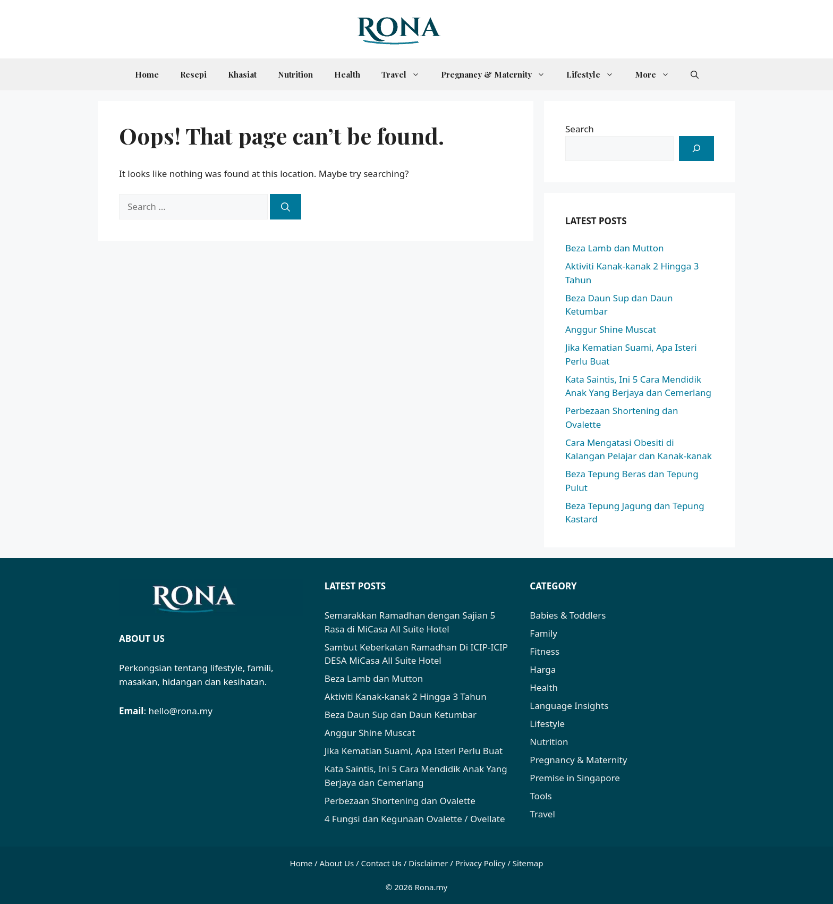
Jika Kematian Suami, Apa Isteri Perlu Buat (414, 751)
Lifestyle (595, 74)
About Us (337, 863)
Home (147, 74)
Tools (540, 796)
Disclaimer (428, 863)
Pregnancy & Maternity (498, 74)
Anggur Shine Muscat (610, 329)
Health (347, 74)
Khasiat (242, 74)
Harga (543, 669)
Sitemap (528, 863)
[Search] (285, 206)
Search (579, 129)
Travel (405, 74)
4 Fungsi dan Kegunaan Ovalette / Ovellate (415, 819)
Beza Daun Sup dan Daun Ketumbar (401, 714)
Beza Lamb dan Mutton (614, 248)
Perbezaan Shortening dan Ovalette (400, 801)
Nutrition (295, 74)
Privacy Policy (480, 863)
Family (543, 633)
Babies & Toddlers (568, 615)
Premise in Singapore (575, 778)
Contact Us (381, 863)
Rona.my (430, 887)
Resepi (193, 74)
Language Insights (569, 705)
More (657, 74)
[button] (694, 74)
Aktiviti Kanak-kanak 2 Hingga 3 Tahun (406, 696)
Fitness (544, 651)
